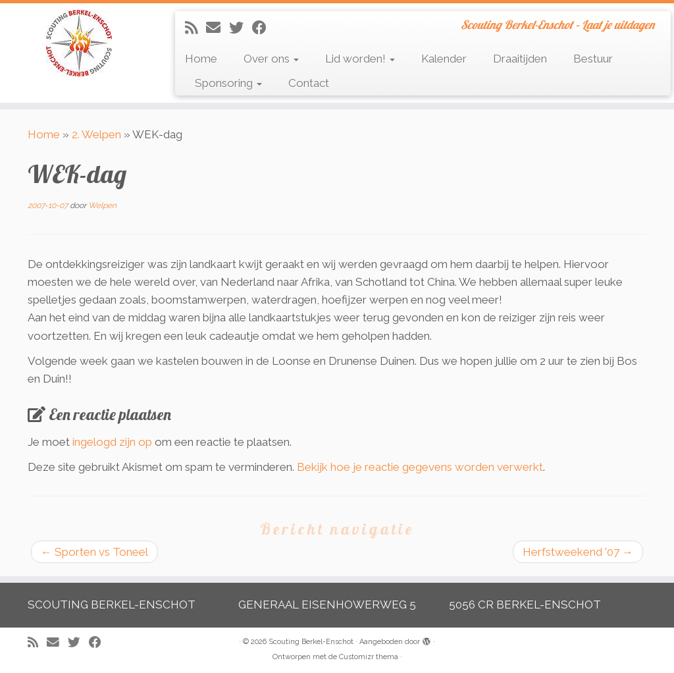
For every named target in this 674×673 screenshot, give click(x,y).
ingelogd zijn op (112, 441)
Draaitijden (520, 58)
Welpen (102, 205)
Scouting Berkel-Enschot (311, 641)
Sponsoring (228, 83)
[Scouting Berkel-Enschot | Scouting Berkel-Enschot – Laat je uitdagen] (79, 43)
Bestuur (593, 58)
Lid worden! (360, 58)
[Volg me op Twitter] (240, 27)
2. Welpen (96, 134)
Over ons (271, 58)
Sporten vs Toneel (94, 551)
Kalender (444, 58)
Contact (308, 83)
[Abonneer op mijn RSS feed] (195, 27)
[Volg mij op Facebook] (263, 27)
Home (201, 58)
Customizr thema (368, 657)
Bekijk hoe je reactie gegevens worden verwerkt (420, 466)
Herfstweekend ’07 (578, 551)
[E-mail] (217, 27)
